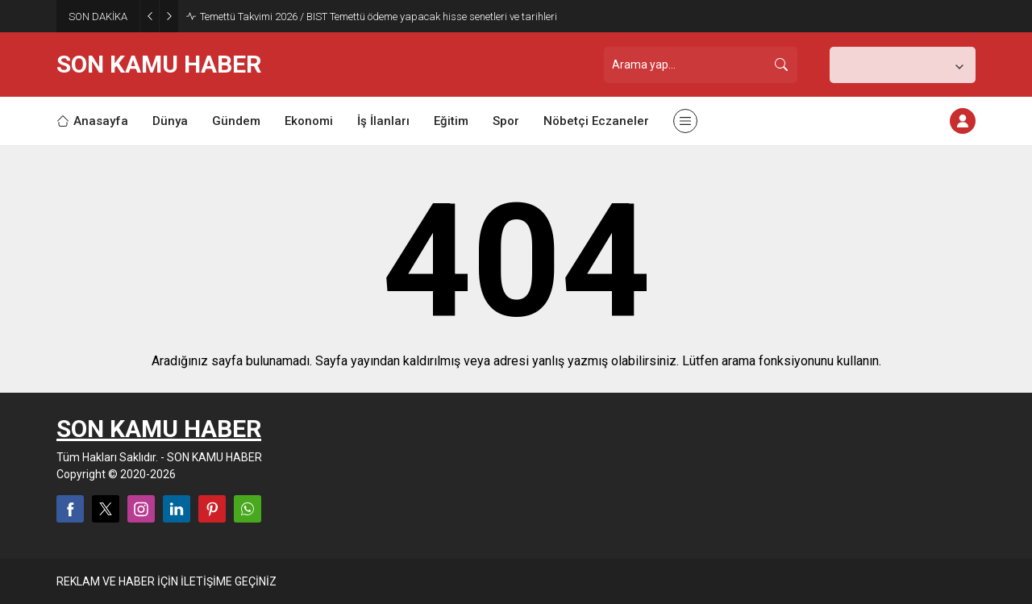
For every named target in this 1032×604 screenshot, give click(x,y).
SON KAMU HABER (158, 64)
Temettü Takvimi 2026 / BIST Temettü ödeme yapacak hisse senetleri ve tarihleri (378, 16)
